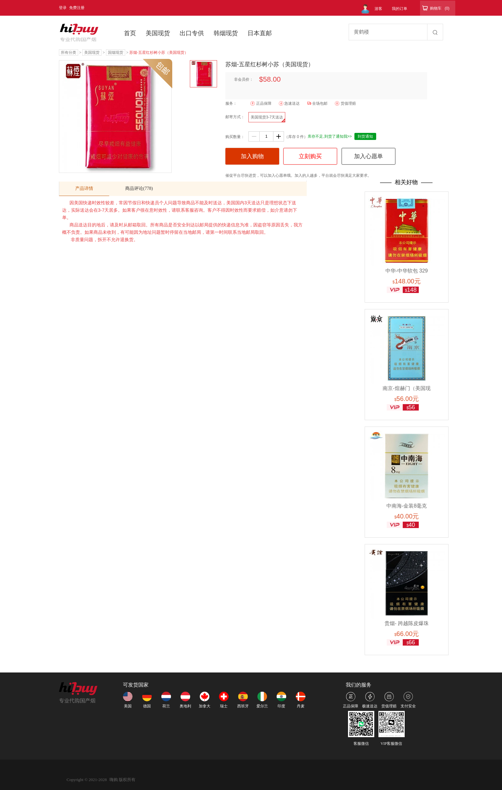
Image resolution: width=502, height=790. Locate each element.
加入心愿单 (368, 156)
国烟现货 (115, 52)
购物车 (435, 8)
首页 (130, 33)
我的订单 (399, 8)
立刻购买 (310, 156)
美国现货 (158, 33)
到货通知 (365, 136)
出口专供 (192, 33)
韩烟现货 (226, 33)
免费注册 (77, 7)
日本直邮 (259, 33)
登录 (63, 7)
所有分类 (68, 52)
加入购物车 (252, 159)
